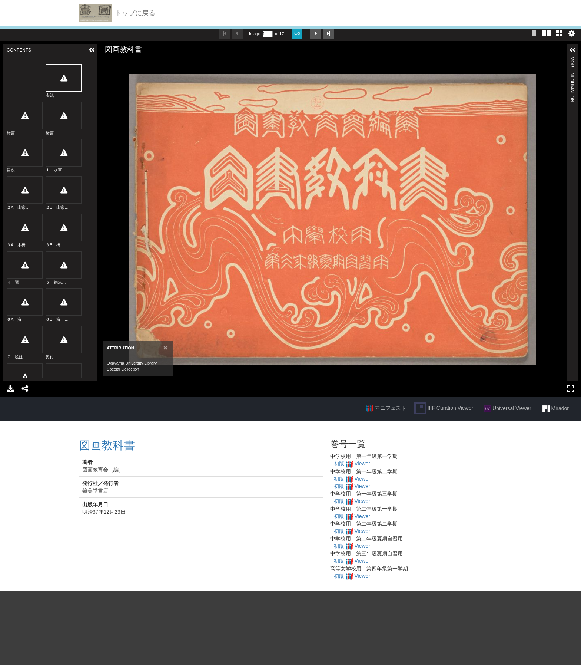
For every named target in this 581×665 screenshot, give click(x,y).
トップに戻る (135, 13)
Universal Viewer (507, 408)
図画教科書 (107, 445)
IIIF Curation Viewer (443, 408)
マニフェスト (386, 408)
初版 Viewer (352, 464)
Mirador (555, 408)
